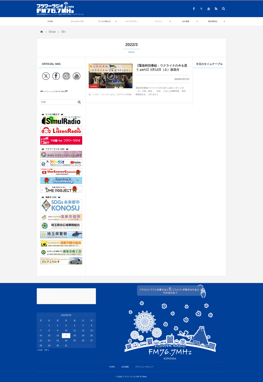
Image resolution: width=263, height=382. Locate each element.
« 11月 (40, 350)
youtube (93, 86)
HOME (50, 21)
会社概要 (185, 21)
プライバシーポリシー (144, 367)
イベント (158, 21)
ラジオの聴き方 (104, 21)
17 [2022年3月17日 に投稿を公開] (66, 335)
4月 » (46, 350)
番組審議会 (212, 21)
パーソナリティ (131, 21)
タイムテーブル (77, 21)
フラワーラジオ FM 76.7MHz (54, 91)
